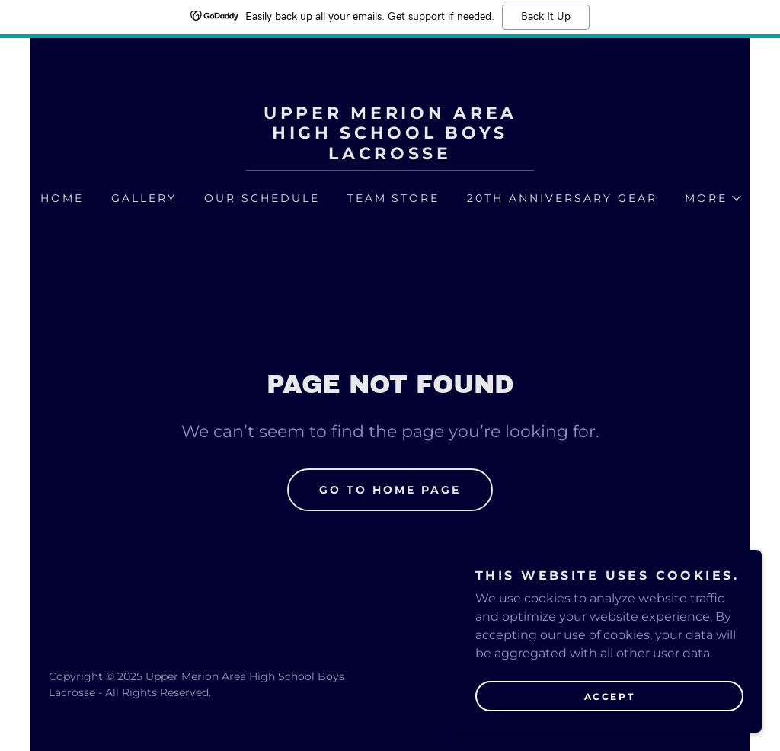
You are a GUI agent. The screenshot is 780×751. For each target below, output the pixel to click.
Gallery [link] (144, 198)
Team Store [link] (393, 198)
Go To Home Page (390, 490)
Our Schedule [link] (262, 198)
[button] (712, 198)
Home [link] (62, 198)
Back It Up (546, 16)
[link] (390, 155)
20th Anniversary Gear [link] (562, 198)
